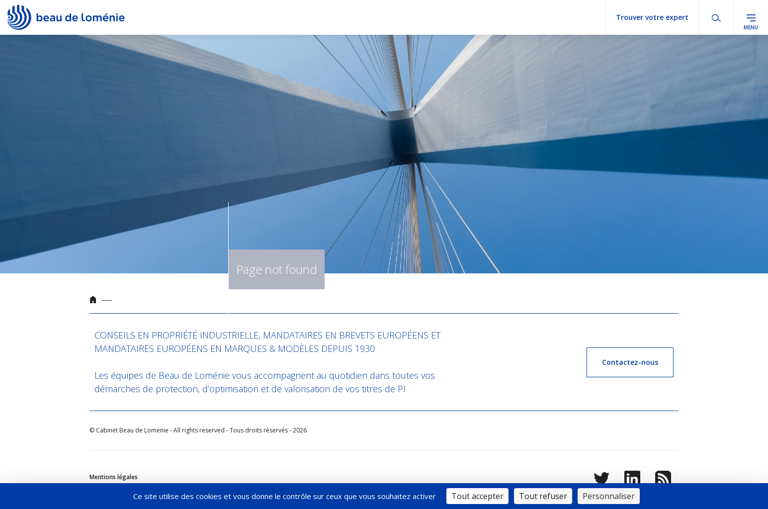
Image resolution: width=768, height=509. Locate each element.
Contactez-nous (630, 362)
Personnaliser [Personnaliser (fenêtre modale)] (609, 496)
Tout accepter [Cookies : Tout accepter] (477, 496)
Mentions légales (113, 477)
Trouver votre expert (652, 17)
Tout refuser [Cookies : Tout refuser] (543, 496)
